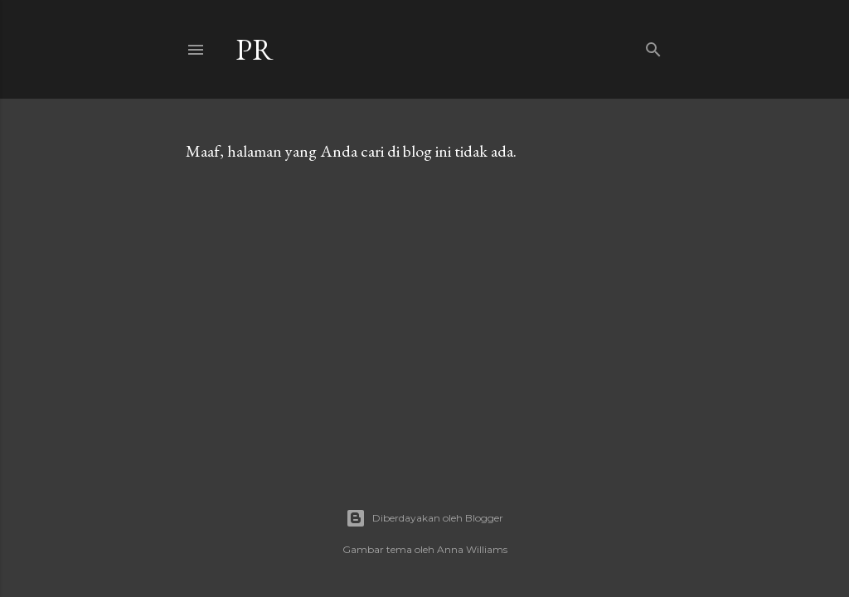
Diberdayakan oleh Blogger (424, 518)
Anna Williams (472, 549)
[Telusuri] (653, 46)
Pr (254, 49)
